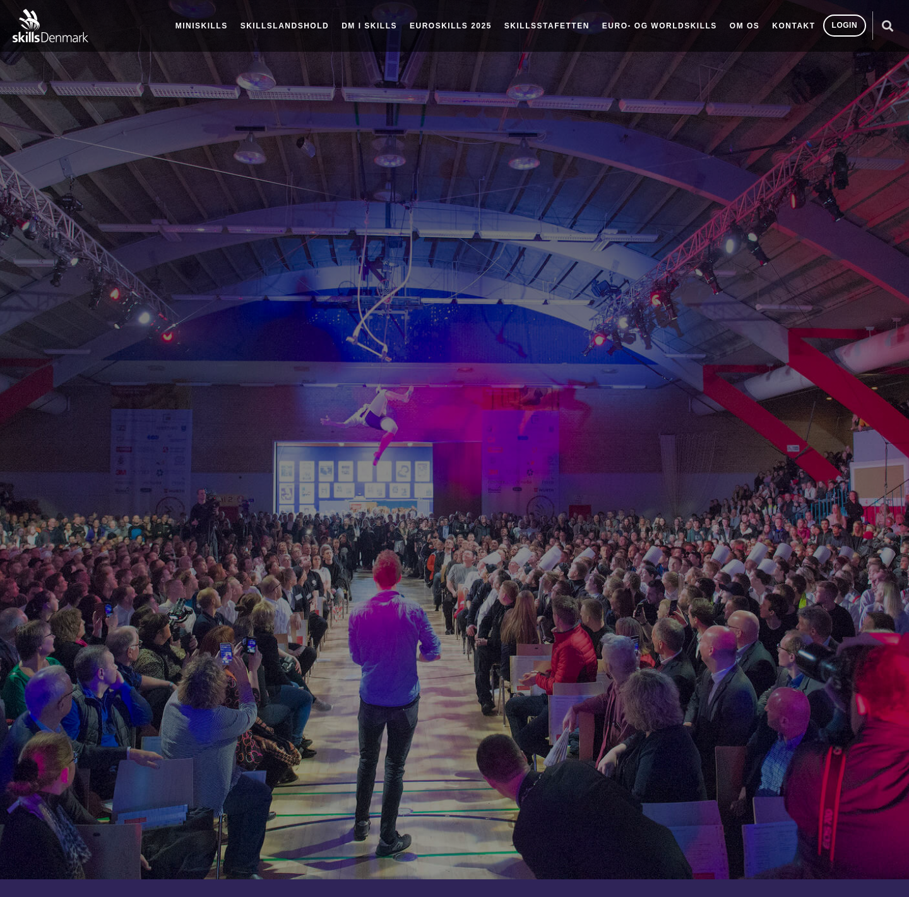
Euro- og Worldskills (659, 25)
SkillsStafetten (547, 25)
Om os (745, 25)
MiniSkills (201, 25)
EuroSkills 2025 (451, 25)
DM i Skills (369, 25)
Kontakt (793, 25)
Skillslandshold (285, 25)
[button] (887, 25)
